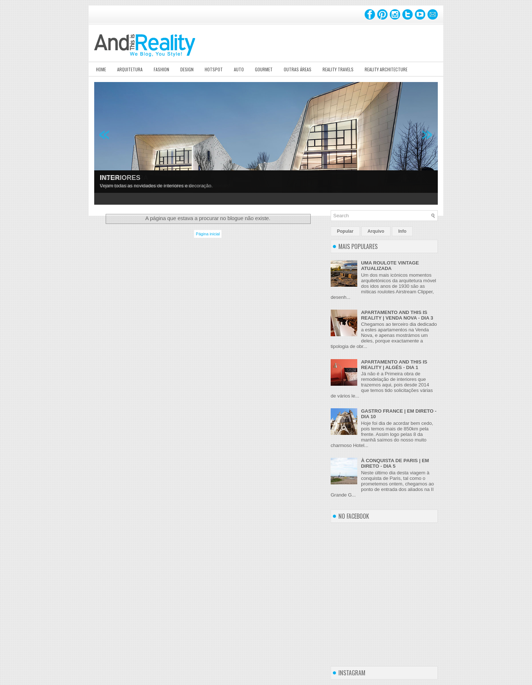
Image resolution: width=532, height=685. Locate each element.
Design (187, 69)
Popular (345, 231)
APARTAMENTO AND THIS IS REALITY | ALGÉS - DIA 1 (394, 364)
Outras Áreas (297, 69)
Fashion (161, 69)
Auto (239, 69)
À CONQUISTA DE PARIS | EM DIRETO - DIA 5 (395, 463)
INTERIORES (120, 177)
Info (402, 231)
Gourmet (264, 69)
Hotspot (214, 69)
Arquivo (376, 231)
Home (101, 69)
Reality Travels (338, 69)
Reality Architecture (386, 69)
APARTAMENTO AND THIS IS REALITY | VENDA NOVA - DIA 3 (397, 315)
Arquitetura (130, 69)
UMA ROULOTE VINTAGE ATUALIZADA (390, 265)
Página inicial (208, 234)
